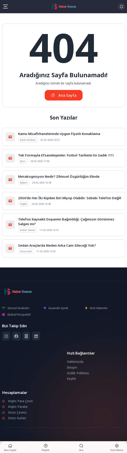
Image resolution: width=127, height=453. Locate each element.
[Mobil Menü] (5, 6)
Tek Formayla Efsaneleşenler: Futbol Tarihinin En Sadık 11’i (66, 155)
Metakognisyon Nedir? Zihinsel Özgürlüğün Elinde (58, 176)
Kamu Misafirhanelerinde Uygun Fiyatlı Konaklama (59, 133)
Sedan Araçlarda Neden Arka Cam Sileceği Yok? (57, 245)
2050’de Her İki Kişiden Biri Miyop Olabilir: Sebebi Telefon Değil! (69, 198)
